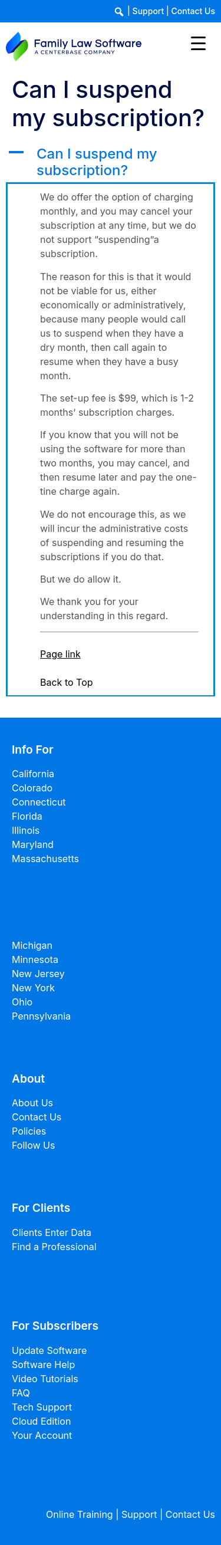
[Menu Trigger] (198, 43)
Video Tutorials (45, 1379)
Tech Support (42, 1407)
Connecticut (39, 802)
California (33, 774)
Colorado (32, 788)
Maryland (33, 844)
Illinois (25, 830)
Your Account (42, 1435)
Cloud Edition (41, 1421)
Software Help (43, 1364)
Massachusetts (45, 858)
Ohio (22, 1002)
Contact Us (193, 11)
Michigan (32, 945)
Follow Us (33, 1145)
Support (148, 11)
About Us (32, 1103)
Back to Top (66, 682)
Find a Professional (54, 1247)
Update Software (49, 1350)
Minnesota (35, 959)
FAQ (21, 1393)
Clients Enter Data (51, 1232)
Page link (60, 654)
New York (33, 988)
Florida (27, 816)
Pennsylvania (41, 1016)
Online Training (79, 1514)
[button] (110, 163)
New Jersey (38, 973)
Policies (29, 1131)
